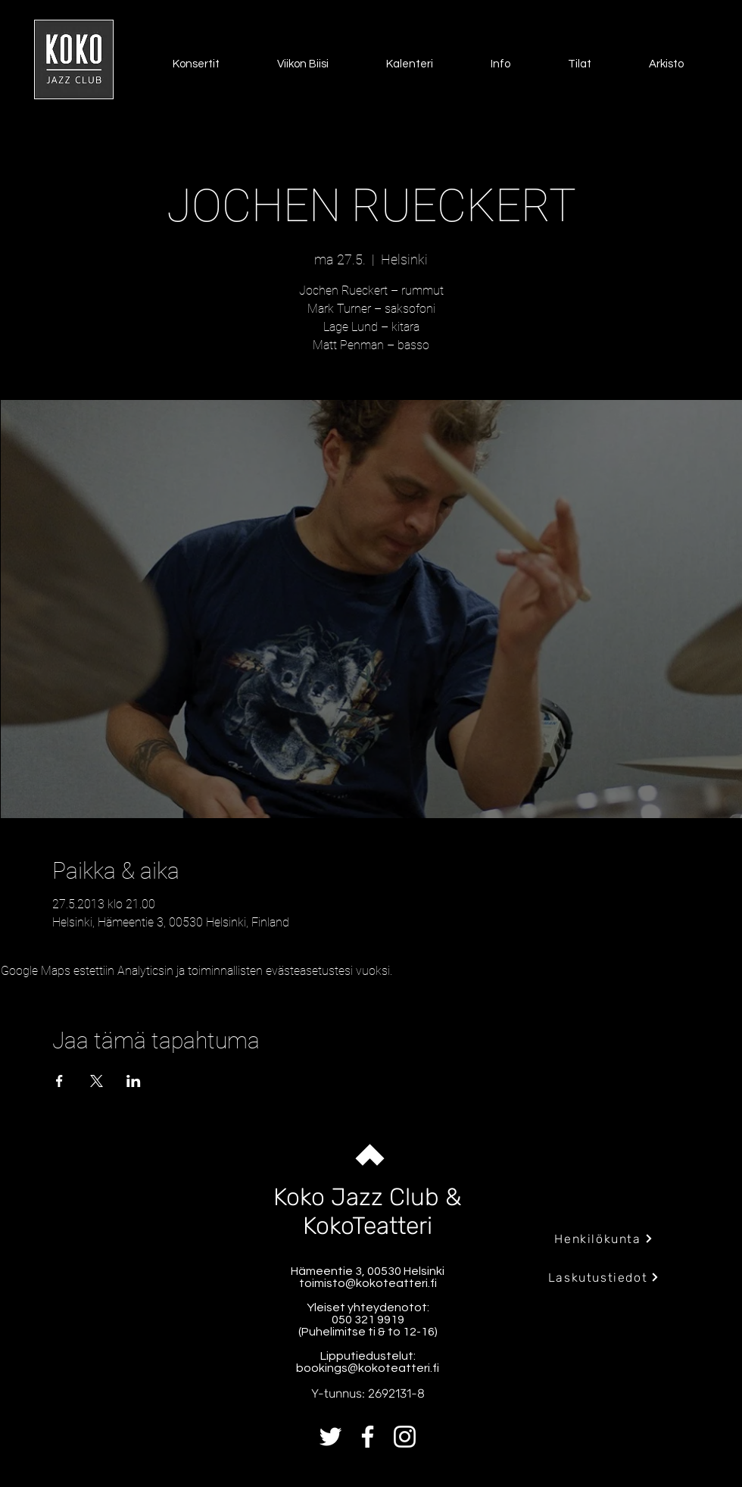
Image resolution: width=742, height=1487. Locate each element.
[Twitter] (330, 1436)
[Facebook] (367, 1436)
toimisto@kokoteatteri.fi (368, 1283)
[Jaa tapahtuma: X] (96, 1081)
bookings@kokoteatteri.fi (367, 1368)
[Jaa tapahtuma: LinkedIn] (133, 1081)
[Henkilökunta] (604, 1238)
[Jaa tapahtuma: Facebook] (59, 1081)
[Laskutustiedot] (604, 1277)
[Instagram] (404, 1436)
